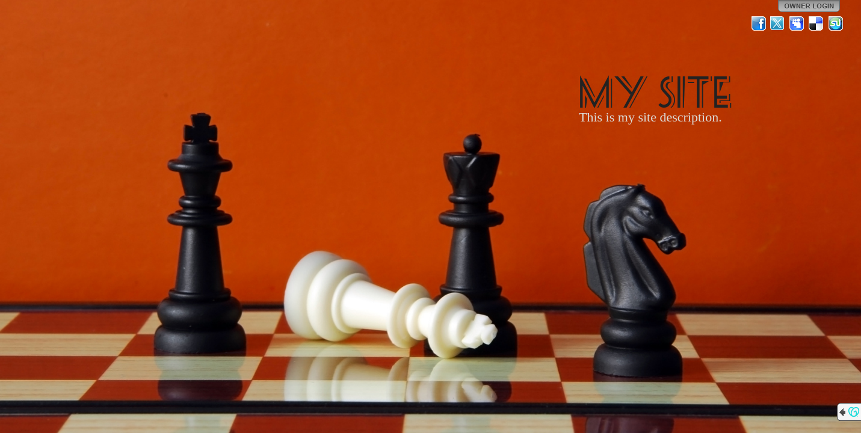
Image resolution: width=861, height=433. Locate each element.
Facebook (758, 23)
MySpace (797, 23)
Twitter (778, 23)
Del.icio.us (816, 23)
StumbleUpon (835, 23)
